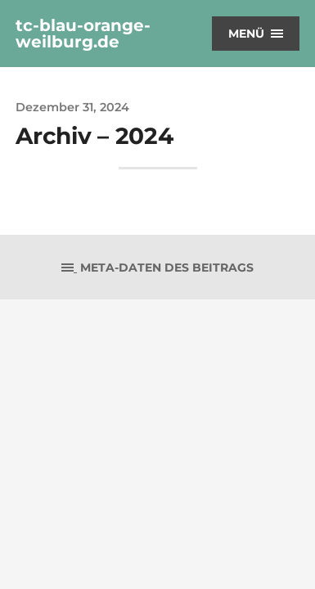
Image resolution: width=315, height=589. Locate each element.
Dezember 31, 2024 (72, 107)
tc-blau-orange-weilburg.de (83, 34)
